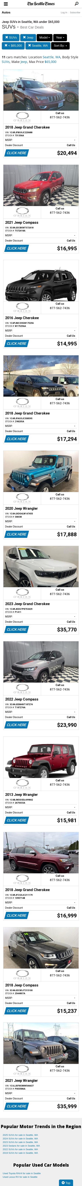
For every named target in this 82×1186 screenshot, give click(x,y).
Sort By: (60, 45)
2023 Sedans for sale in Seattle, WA (21, 1145)
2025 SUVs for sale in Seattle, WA (20, 1135)
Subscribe (75, 12)
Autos (6, 12)
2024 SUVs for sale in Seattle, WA (20, 1138)
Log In (64, 12)
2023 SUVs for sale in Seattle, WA (20, 1142)
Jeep (28, 37)
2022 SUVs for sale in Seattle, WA (20, 1149)
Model (44, 37)
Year (60, 37)
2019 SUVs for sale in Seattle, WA (20, 1153)
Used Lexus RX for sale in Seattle (20, 1177)
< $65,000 (13, 45)
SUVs (11, 37)
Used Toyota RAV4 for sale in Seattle (22, 1173)
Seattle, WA (38, 45)
